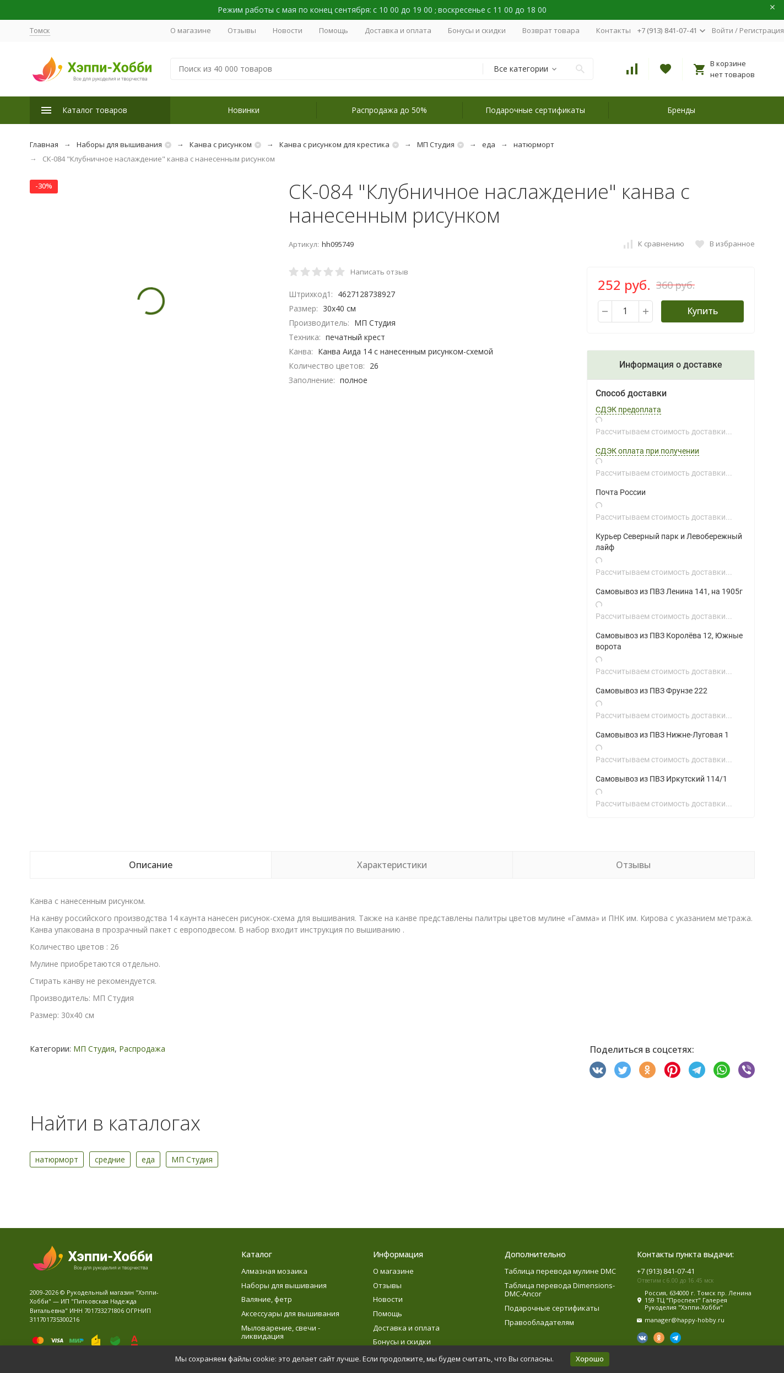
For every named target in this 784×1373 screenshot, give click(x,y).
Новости (287, 30)
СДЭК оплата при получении (647, 450)
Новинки (243, 110)
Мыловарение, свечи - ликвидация (280, 1332)
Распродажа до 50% (389, 110)
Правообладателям (539, 1322)
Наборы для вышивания (119, 144)
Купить (702, 311)
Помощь (333, 30)
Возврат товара (551, 30)
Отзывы (242, 30)
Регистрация (761, 30)
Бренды (681, 110)
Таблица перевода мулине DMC (560, 1271)
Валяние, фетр (266, 1299)
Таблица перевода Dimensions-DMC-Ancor (560, 1289)
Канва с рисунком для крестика (334, 144)
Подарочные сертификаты (535, 110)
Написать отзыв (379, 272)
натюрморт (533, 144)
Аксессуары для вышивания (290, 1313)
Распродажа (142, 1048)
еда (488, 144)
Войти (722, 30)
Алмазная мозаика (274, 1271)
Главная (44, 144)
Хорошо (590, 1359)
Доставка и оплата (398, 30)
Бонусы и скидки (477, 30)
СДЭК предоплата (628, 409)
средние (110, 1159)
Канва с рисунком (221, 144)
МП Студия (436, 144)
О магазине (190, 30)
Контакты (613, 30)
